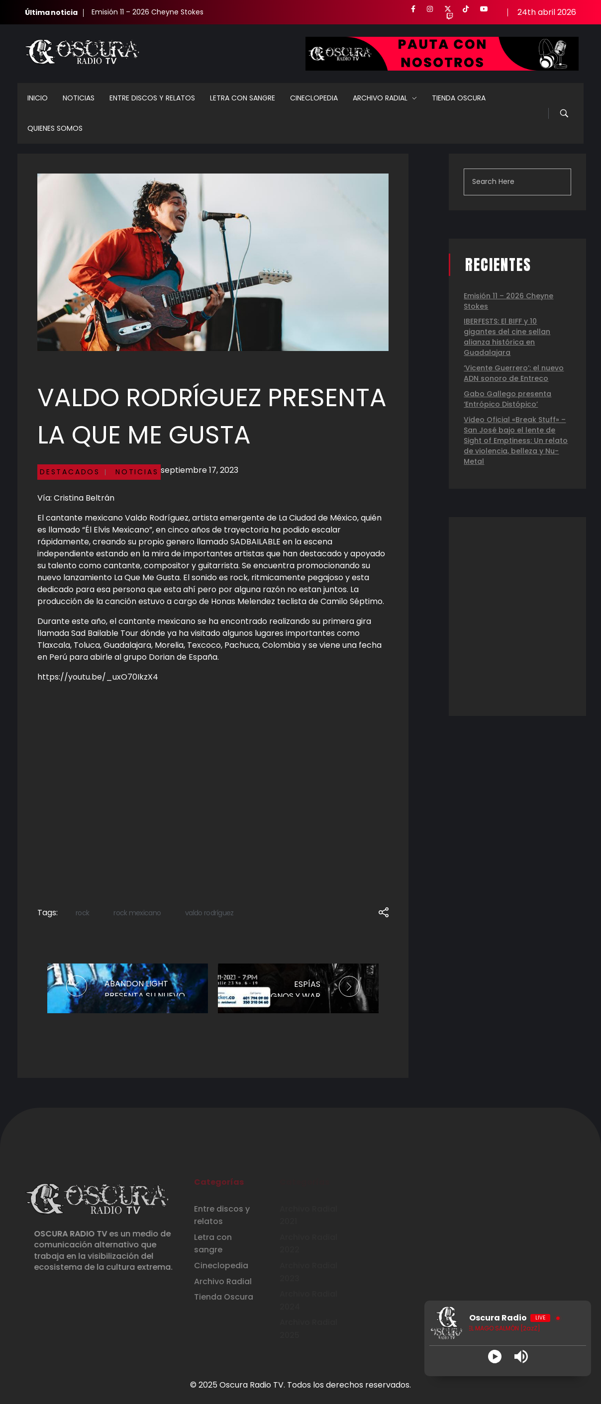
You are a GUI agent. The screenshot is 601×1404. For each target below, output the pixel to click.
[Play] (495, 1356)
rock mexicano (137, 913)
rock (82, 913)
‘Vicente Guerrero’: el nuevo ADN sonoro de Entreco (514, 373)
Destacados (70, 472)
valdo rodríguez (209, 913)
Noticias (136, 472)
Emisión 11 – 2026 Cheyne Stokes (147, 12)
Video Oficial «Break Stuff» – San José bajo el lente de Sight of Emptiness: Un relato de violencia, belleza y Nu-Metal (516, 440)
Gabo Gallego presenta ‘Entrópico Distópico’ (507, 399)
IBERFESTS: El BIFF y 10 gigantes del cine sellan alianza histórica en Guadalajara (507, 336)
